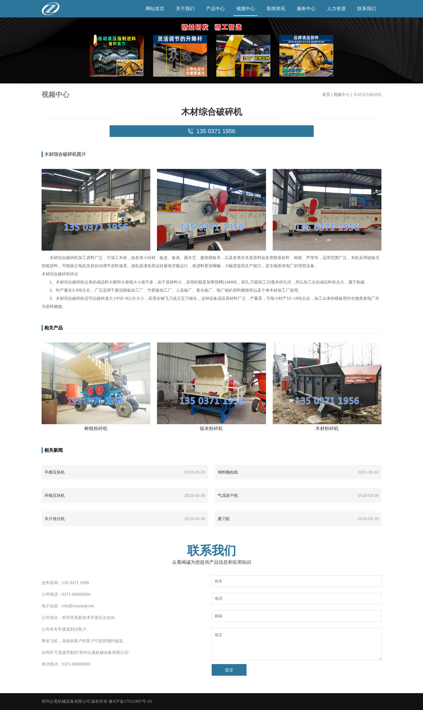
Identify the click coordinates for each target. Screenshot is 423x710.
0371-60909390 (76, 594)
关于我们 (185, 8)
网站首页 (155, 8)
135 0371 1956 (75, 582)
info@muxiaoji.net (78, 606)
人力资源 (336, 8)
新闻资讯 (276, 8)
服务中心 (306, 8)
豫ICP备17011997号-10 (130, 701)
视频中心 (245, 8)
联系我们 (366, 8)
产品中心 (215, 8)
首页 (326, 94)
